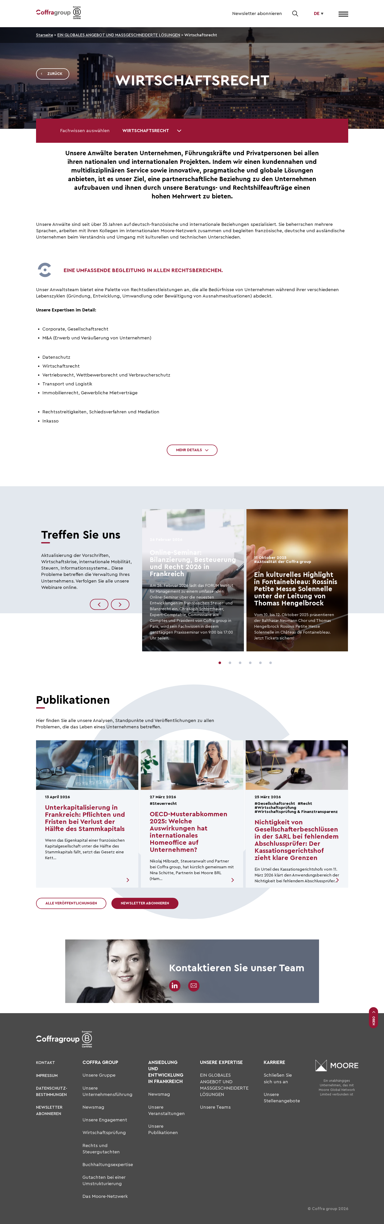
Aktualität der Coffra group (284, 562)
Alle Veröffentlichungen (71, 903)
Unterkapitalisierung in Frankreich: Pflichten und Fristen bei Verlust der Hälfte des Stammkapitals (85, 818)
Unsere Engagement (104, 1120)
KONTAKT (45, 1063)
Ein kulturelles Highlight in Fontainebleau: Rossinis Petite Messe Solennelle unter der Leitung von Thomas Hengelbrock (295, 589)
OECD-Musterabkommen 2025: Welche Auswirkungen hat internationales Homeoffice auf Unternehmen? (188, 832)
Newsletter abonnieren (257, 13)
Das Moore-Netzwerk (105, 1196)
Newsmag (93, 1107)
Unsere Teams (215, 1107)
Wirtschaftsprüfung (104, 1132)
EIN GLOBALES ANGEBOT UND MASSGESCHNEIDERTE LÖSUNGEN (118, 35)
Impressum (47, 1076)
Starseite (44, 35)
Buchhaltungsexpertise (107, 1164)
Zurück (51, 74)
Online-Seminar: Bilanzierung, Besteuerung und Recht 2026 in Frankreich (193, 563)
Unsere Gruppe (98, 1075)
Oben (373, 1017)
